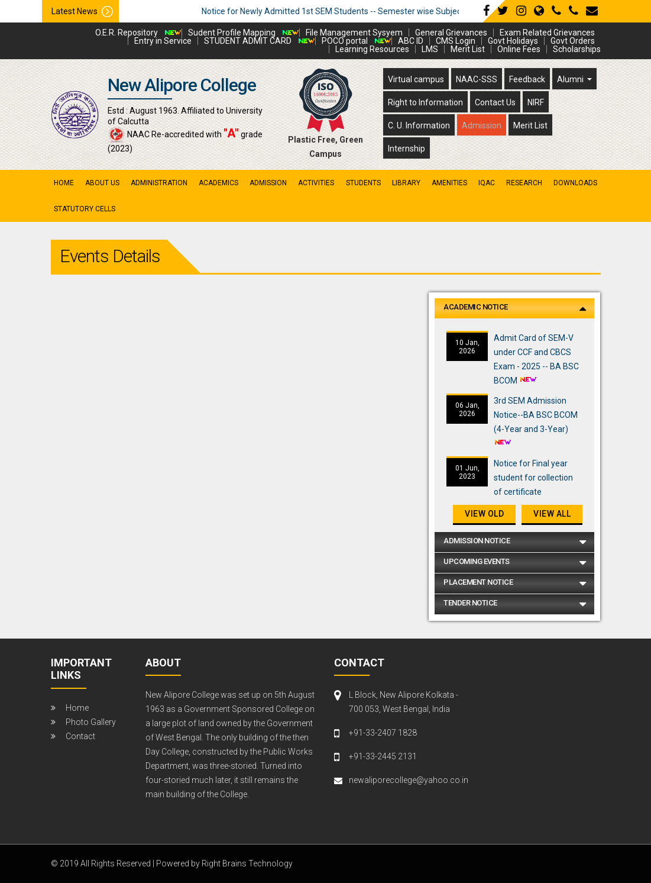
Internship (406, 148)
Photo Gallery (91, 722)
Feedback (527, 79)
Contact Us (495, 102)
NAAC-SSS (476, 79)
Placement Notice (478, 582)
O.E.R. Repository (126, 32)
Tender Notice (470, 602)
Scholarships (577, 49)
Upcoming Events (476, 561)
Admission (481, 125)
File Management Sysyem (354, 32)
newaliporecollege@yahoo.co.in (403, 780)
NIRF (535, 102)
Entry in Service (163, 41)
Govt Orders (572, 41)
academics (218, 183)
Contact (80, 736)
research (524, 183)
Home (64, 183)
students (363, 183)
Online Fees (518, 49)
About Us (102, 183)
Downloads (575, 183)
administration (159, 183)
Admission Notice (476, 540)
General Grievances (451, 32)
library (406, 183)
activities (316, 183)
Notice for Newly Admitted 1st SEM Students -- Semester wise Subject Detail (366, 11)
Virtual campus (416, 79)
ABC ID (410, 41)
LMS (430, 49)
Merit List (468, 49)
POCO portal (345, 41)
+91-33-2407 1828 (383, 732)
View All (552, 513)
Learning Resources (372, 49)
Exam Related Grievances (547, 32)
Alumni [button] (571, 79)
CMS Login (455, 41)
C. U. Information (419, 125)
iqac (486, 183)
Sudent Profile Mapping (232, 32)
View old (484, 513)
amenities (449, 183)
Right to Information (425, 102)
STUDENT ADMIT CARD (248, 41)
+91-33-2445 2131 (383, 756)
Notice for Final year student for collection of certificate (533, 478)
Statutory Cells (84, 209)
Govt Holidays (513, 41)
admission (268, 183)
